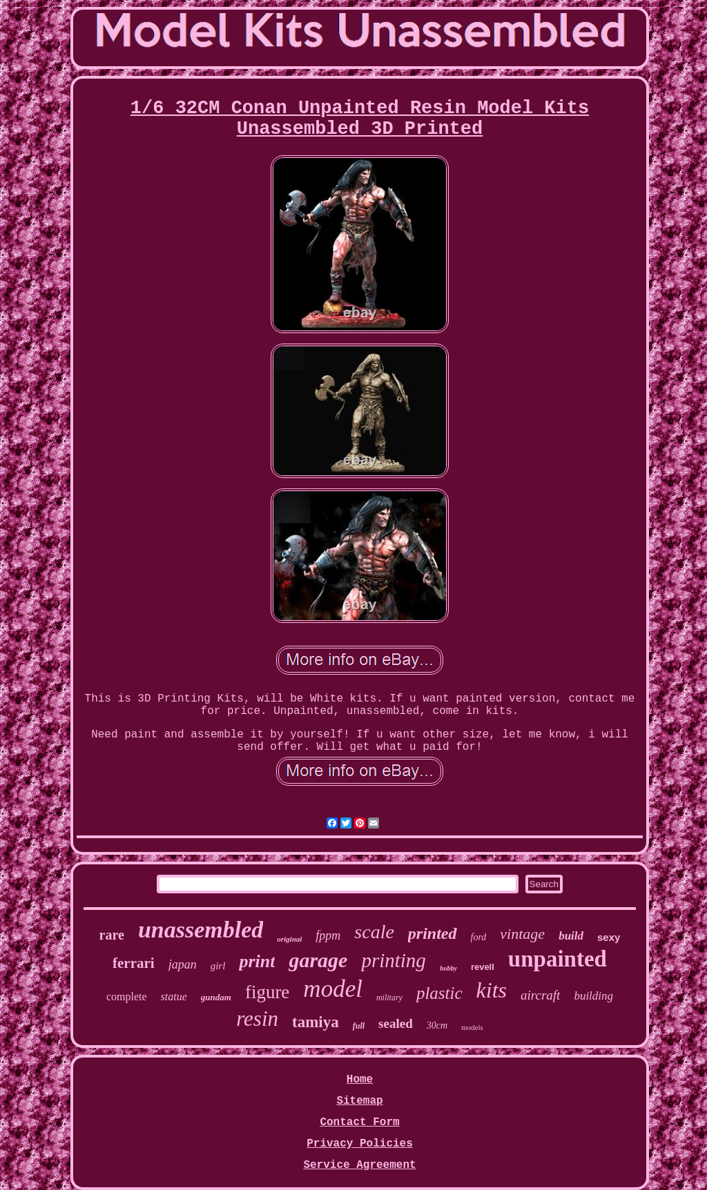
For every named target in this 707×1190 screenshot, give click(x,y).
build (571, 935)
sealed (395, 1023)
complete (126, 996)
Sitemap (359, 1101)
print (257, 961)
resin (257, 1018)
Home (360, 1079)
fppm (328, 935)
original (289, 939)
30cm (437, 1025)
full (359, 1026)
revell (482, 967)
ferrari (134, 963)
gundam (216, 997)
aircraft (540, 995)
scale (374, 931)
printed (432, 933)
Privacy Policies (360, 1144)
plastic (439, 993)
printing (393, 960)
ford (479, 937)
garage (318, 960)
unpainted (557, 958)
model (332, 988)
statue (174, 996)
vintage (522, 933)
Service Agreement (359, 1165)
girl (218, 965)
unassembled (200, 929)
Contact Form (359, 1122)
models (472, 1027)
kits (491, 990)
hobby (448, 968)
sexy (608, 937)
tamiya (315, 1022)
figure (267, 992)
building (593, 995)
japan (182, 964)
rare (111, 934)
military (389, 997)
